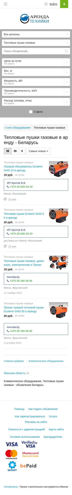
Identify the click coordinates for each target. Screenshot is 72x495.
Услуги (53, 416)
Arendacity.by (11, 486)
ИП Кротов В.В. (16, 182)
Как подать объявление (43, 408)
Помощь (19, 408)
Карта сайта (56, 429)
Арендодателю (53, 436)
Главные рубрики (14, 361)
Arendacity (13, 276)
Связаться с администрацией (26, 429)
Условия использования (25, 436)
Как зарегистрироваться (30, 416)
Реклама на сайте (36, 421)
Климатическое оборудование (46, 361)
